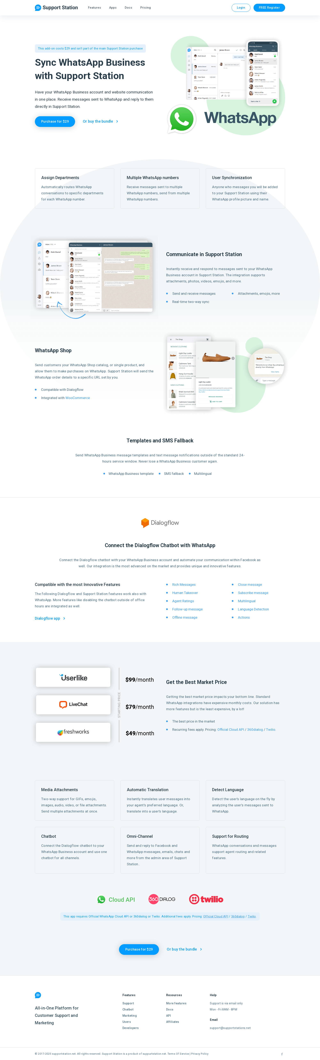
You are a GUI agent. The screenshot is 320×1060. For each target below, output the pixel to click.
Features (94, 7)
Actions (244, 617)
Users (126, 1021)
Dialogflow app (47, 618)
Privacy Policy (199, 1053)
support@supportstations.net (230, 1028)
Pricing (145, 7)
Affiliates (172, 1021)
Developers (130, 1028)
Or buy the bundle (98, 121)
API (168, 1015)
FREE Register (269, 7)
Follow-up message (187, 609)
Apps (113, 7)
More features (176, 1003)
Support (128, 1003)
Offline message (184, 617)
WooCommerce (77, 398)
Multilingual (247, 601)
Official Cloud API (230, 729)
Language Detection (253, 609)
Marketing (129, 1015)
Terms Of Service (178, 1053)
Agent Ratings (183, 601)
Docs (128, 7)
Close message (250, 584)
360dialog (255, 729)
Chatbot (128, 1009)
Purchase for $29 (55, 121)
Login (241, 7)
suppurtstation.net (154, 1053)
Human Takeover (185, 593)
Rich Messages (184, 584)
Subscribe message (253, 593)
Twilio (270, 729)
